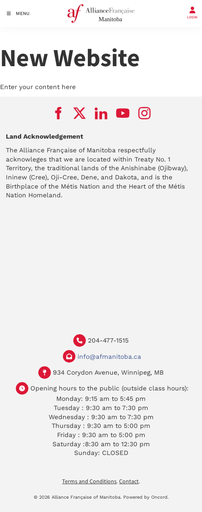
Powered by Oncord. (146, 497)
